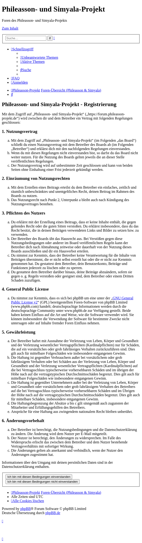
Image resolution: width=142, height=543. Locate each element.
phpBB (25, 509)
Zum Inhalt (10, 28)
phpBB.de (52, 513)
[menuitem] (39, 57)
